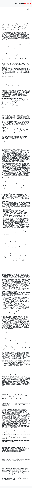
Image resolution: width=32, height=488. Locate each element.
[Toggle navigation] (27, 9)
